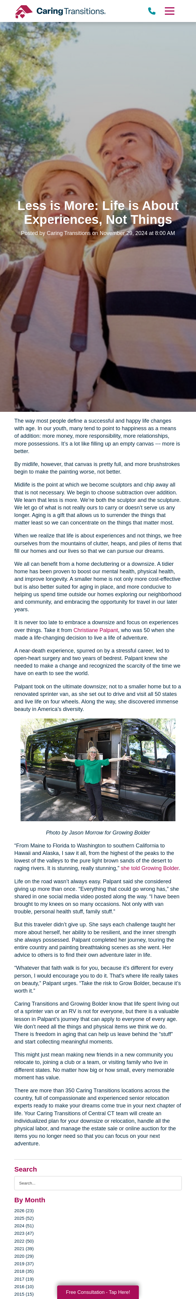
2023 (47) (24, 1233)
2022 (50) (24, 1241)
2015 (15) (24, 1294)
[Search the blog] (98, 1183)
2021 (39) (24, 1248)
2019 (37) (24, 1263)
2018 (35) (24, 1271)
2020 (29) (24, 1256)
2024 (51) (24, 1225)
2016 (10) (24, 1286)
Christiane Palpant (95, 630)
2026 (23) (24, 1210)
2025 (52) (24, 1218)
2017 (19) (24, 1279)
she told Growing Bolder (148, 868)
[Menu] (169, 11)
